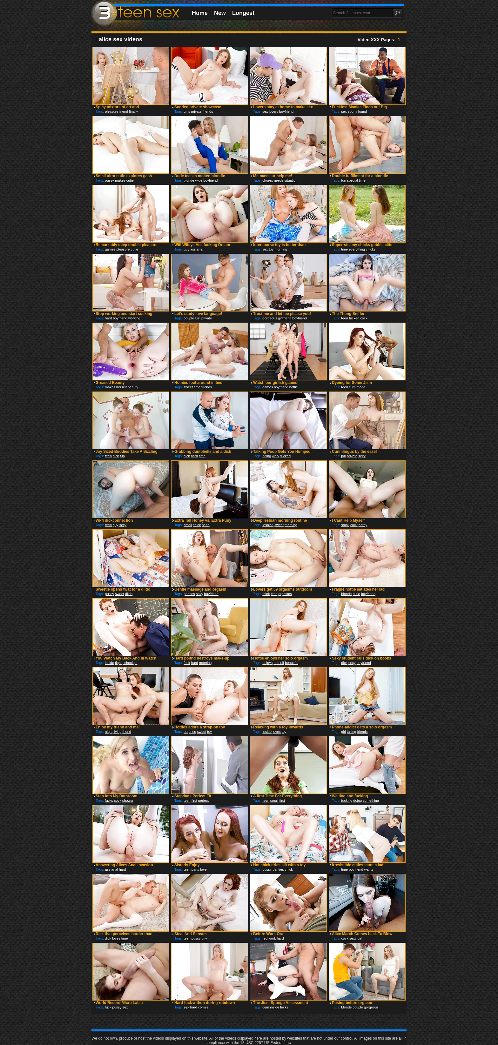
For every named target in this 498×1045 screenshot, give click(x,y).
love (203, 869)
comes (203, 1007)
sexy (362, 456)
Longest (243, 13)
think (266, 594)
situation (291, 180)
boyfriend (286, 111)
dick (116, 456)
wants (369, 869)
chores (267, 180)
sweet (188, 387)
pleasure (111, 111)
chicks (371, 249)
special (352, 180)
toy (271, 249)
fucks (109, 800)
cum (352, 387)
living (117, 732)
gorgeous (269, 318)
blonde (189, 180)
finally (133, 111)
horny (363, 525)
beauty (133, 387)
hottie (293, 387)
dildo (128, 594)
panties (189, 594)
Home (200, 13)
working (134, 318)
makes (120, 180)
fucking (346, 800)
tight (118, 663)
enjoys (267, 663)
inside (109, 663)
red (264, 938)
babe (205, 525)
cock (363, 318)
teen (344, 318)
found (362, 111)
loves (277, 732)
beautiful (291, 663)
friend (123, 111)
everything (357, 249)
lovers (273, 111)
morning (280, 249)
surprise (190, 732)
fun (343, 180)
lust (197, 318)
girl (343, 732)
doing (357, 800)
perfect (203, 800)
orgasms (285, 594)
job (343, 456)
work (275, 456)
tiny (204, 938)
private (196, 111)
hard (108, 318)
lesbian (267, 525)
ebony (352, 111)
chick (197, 525)
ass (193, 249)
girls (187, 111)
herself (121, 387)
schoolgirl (130, 663)
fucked (354, 318)
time (362, 180)
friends (208, 111)
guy (186, 249)
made (361, 387)
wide (198, 180)
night (108, 732)
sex (265, 111)
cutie (130, 180)
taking (351, 732)
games (110, 249)
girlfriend (284, 318)
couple (189, 318)
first (194, 800)
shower (127, 800)
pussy (109, 180)
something (371, 800)
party (195, 869)
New (220, 13)
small (188, 525)
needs (278, 180)
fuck (187, 663)
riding (266, 456)
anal (200, 249)
